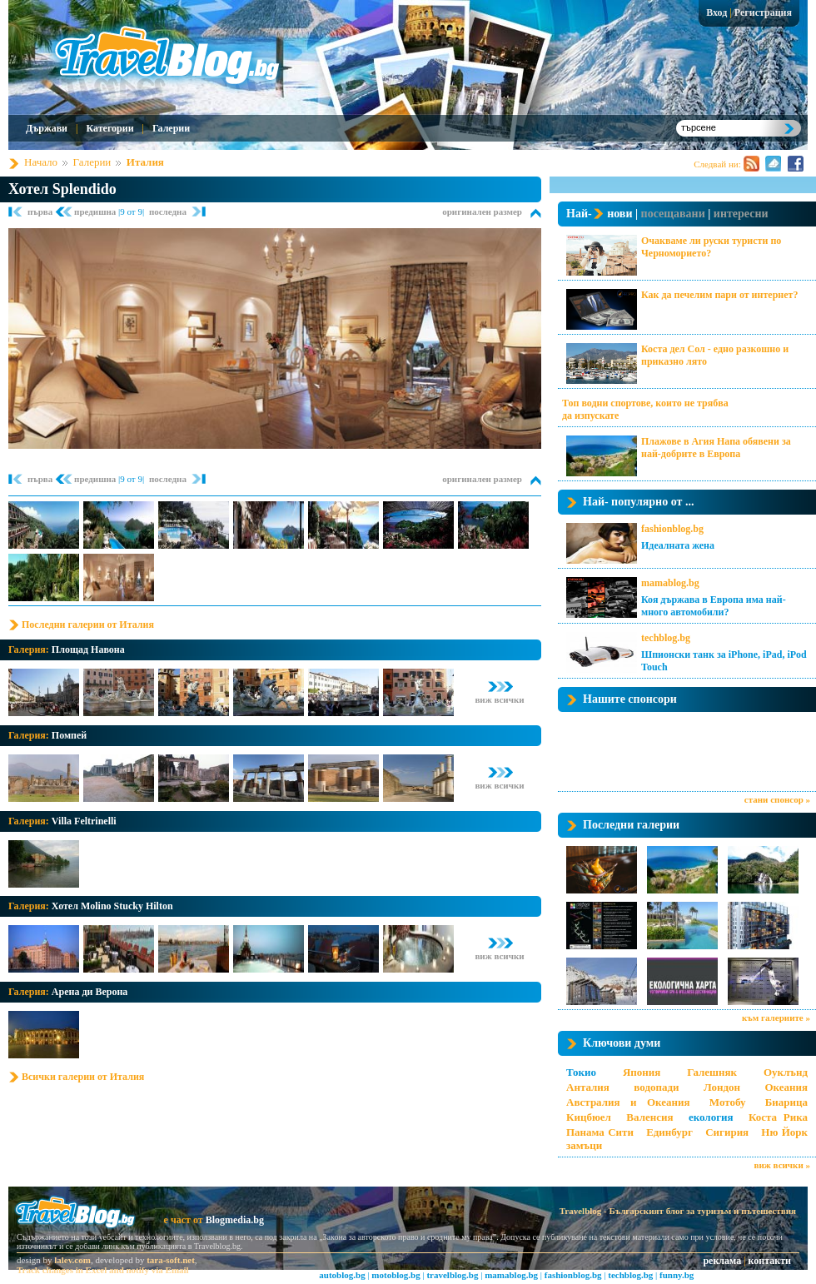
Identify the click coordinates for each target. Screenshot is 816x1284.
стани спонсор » (777, 799)
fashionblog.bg (672, 529)
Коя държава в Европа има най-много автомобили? (713, 606)
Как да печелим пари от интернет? (719, 295)
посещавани (673, 213)
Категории (109, 128)
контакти (770, 1261)
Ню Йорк (784, 1132)
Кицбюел (588, 1117)
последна (168, 211)
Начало (40, 162)
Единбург (669, 1132)
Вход (716, 12)
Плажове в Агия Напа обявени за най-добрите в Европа (716, 447)
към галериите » (776, 1018)
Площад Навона (88, 649)
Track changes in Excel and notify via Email (103, 1270)
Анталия (588, 1087)
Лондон (722, 1087)
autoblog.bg (342, 1275)
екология (711, 1117)
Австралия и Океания (628, 1102)
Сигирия (727, 1132)
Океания (786, 1087)
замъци (584, 1145)
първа (41, 211)
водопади (656, 1087)
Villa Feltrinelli (84, 821)
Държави (46, 128)
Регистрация (763, 12)
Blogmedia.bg (235, 1220)
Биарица (786, 1102)
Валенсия (649, 1117)
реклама (722, 1261)
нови (619, 213)
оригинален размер (482, 211)
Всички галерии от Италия (83, 1076)
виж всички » (782, 1165)
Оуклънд (786, 1072)
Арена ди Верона (89, 992)
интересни (741, 213)
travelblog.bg (452, 1275)
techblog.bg (665, 638)
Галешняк (712, 1072)
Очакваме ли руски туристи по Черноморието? (711, 247)
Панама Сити (600, 1132)
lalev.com (72, 1260)
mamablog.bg (670, 583)
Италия (145, 162)
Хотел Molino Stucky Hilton (112, 906)
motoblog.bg (395, 1275)
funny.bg (676, 1275)
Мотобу (727, 1102)
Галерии (171, 128)
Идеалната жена (677, 545)
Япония (641, 1072)
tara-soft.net (171, 1260)
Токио (581, 1072)
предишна (96, 211)
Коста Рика (778, 1117)
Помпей (69, 735)
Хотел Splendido (62, 189)
